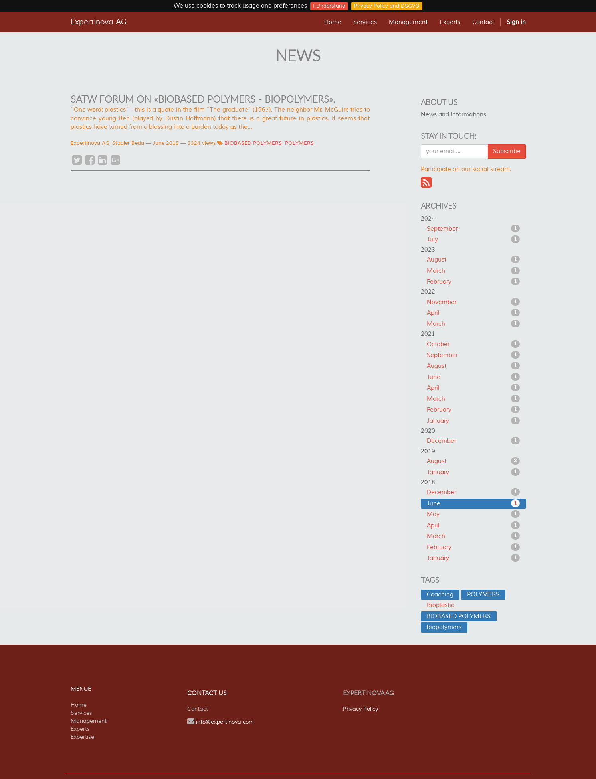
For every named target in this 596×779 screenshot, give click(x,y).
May (473, 514)
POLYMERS (299, 143)
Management (89, 721)
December (473, 441)
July (473, 239)
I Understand (329, 6)
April (473, 313)
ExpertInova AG (99, 22)
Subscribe (507, 151)
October (473, 344)
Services (81, 713)
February (473, 282)
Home (79, 705)
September (473, 229)
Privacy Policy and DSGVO (387, 6)
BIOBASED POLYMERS (253, 143)
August (473, 260)
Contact (197, 709)
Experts (80, 729)
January (473, 421)
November (473, 302)
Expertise (82, 737)
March (473, 271)
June (473, 377)
